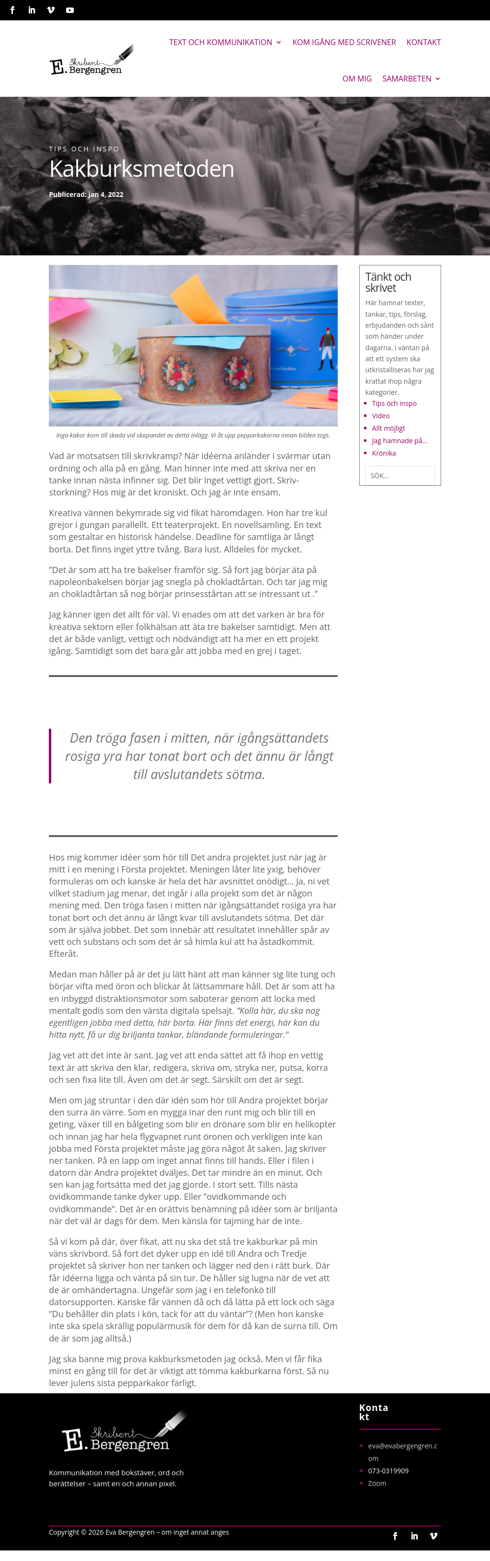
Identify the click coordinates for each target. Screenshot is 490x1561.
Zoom (377, 1483)
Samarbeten (406, 78)
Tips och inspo (84, 148)
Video (381, 415)
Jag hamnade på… (400, 440)
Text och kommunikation (220, 42)
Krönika (384, 453)
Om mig (357, 78)
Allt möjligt (388, 428)
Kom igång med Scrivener (344, 42)
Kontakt (424, 42)
